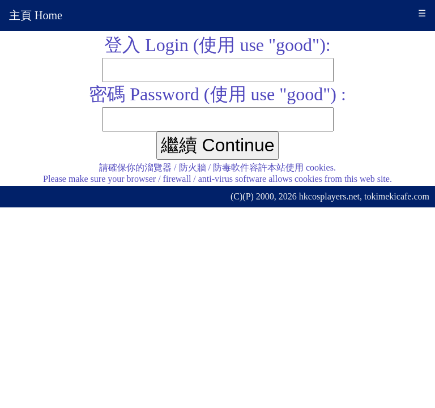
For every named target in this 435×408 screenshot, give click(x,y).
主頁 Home (35, 15)
